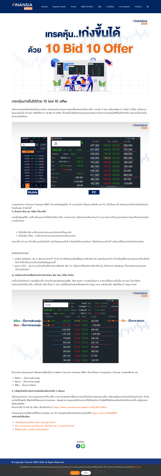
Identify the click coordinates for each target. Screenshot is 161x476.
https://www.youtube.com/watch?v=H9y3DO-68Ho (80, 407)
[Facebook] (78, 446)
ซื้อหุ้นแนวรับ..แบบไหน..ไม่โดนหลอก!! (31, 429)
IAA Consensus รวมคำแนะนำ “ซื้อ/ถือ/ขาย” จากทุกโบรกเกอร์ (44, 425)
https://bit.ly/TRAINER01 (104, 413)
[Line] (83, 446)
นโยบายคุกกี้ (137, 467)
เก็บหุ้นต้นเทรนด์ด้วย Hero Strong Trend (35, 422)
